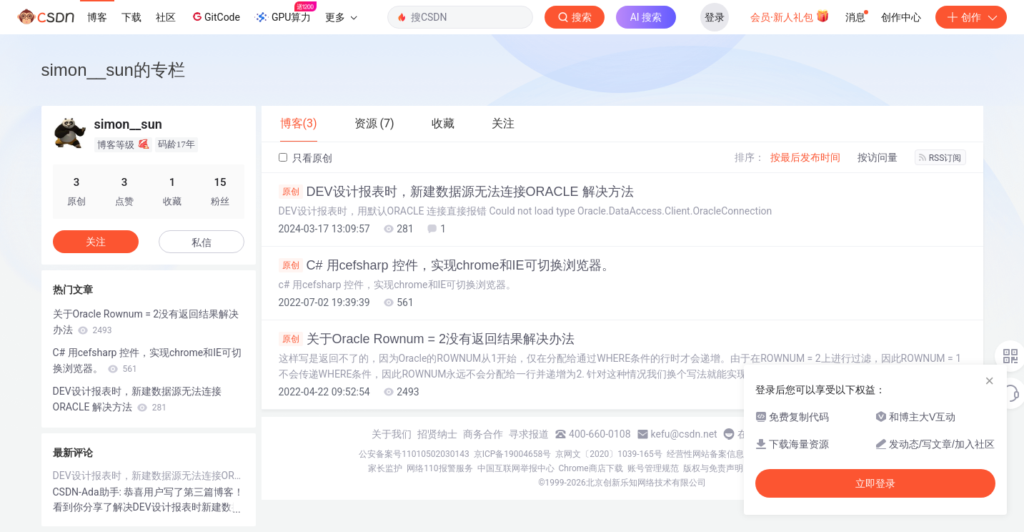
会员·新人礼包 (790, 16)
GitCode (215, 16)
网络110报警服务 (439, 468)
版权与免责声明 (713, 468)
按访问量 (878, 157)
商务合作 (483, 434)
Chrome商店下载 (591, 468)
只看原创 (305, 158)
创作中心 (901, 17)
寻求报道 (529, 434)
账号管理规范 (653, 468)
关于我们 (392, 434)
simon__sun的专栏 (113, 69)
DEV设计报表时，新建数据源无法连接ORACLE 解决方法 (456, 191)
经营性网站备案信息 (705, 454)
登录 (715, 17)
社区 (166, 17)
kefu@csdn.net (684, 434)
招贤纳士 (437, 434)
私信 (202, 242)
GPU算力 (285, 12)
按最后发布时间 (805, 157)
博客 (97, 17)
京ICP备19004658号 (513, 454)
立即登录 (875, 483)
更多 (341, 17)
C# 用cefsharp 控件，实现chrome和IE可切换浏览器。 (447, 265)
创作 (971, 17)
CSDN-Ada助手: (88, 492)
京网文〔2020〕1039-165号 (608, 454)
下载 (131, 17)
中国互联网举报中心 (516, 468)
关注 (96, 241)
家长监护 (385, 468)
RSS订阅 (940, 158)
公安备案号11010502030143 (414, 454)
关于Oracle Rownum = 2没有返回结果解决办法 (427, 339)
